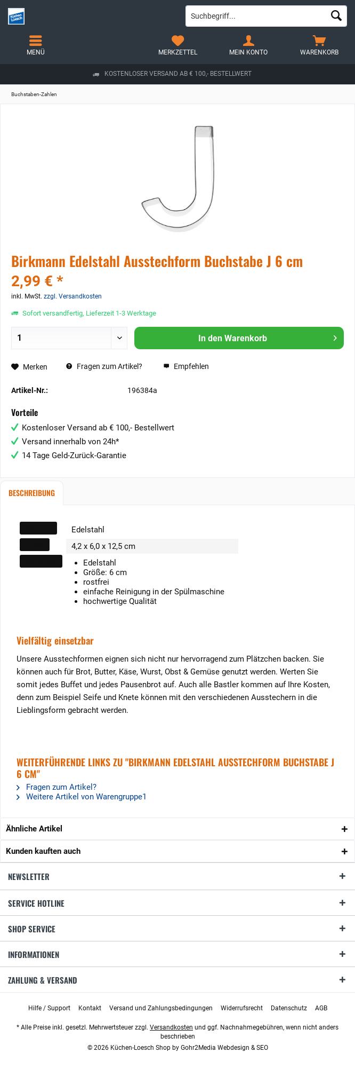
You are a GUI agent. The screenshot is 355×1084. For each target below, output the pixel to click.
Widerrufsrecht (242, 1008)
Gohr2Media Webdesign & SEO (224, 1047)
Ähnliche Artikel (34, 829)
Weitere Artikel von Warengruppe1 (82, 797)
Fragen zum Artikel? (104, 366)
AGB (321, 1008)
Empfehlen (186, 366)
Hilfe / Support (49, 1008)
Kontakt (89, 1008)
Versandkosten (171, 1027)
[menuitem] (319, 45)
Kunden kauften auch (43, 851)
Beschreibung (32, 492)
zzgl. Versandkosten (73, 296)
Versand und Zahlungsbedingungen (161, 1008)
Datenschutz (289, 1008)
